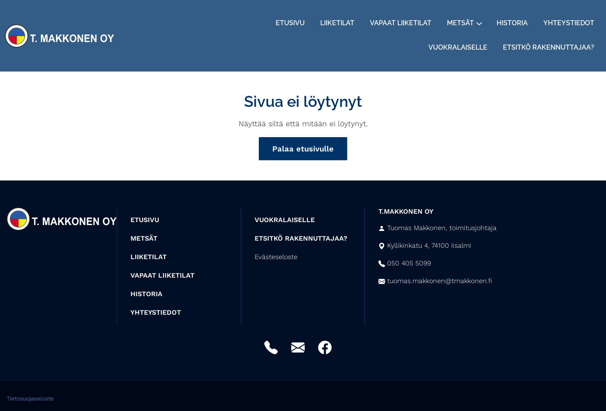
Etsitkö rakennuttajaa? (548, 47)
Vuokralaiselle (457, 47)
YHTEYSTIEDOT (155, 312)
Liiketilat (337, 23)
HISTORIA (146, 294)
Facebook (325, 347)
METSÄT (143, 238)
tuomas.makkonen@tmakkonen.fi (439, 281)
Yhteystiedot (568, 23)
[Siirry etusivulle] (59, 34)
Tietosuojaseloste (30, 398)
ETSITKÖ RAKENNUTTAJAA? (301, 238)
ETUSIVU (144, 220)
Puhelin (271, 347)
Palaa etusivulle (303, 148)
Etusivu (290, 23)
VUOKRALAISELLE (285, 220)
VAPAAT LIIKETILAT (162, 275)
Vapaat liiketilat (400, 23)
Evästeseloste (276, 257)
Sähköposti (298, 347)
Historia (512, 23)
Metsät (460, 23)
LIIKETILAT (148, 257)
